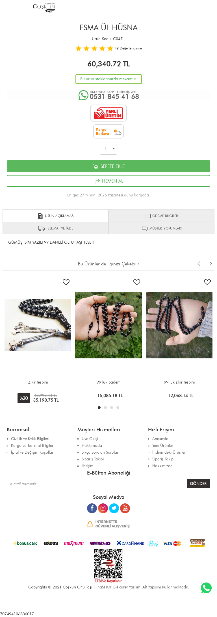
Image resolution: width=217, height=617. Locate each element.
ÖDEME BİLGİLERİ (161, 216)
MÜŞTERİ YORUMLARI (162, 228)
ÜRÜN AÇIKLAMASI (55, 216)
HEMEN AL (108, 181)
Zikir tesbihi (38, 382)
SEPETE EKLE (108, 166)
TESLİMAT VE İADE (55, 228)
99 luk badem (109, 382)
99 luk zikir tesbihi (179, 382)
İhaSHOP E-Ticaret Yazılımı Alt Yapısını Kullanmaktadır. (142, 587)
